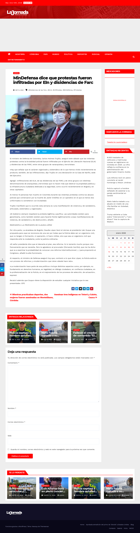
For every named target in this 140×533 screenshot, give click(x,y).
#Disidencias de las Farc (37, 90)
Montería (20, 54)
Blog (132, 524)
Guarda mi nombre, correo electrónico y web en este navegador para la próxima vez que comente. (53, 449)
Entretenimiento (16, 60)
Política (68, 54)
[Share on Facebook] (22, 152)
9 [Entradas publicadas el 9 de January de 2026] (125, 247)
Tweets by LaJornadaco (117, 142)
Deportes (82, 54)
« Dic (109, 267)
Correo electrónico (16, 422)
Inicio (126, 528)
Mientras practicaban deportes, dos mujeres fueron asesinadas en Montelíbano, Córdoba (31, 297)
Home (82, 524)
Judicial (96, 54)
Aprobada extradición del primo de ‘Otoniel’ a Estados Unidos (107, 524)
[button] (134, 57)
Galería (119, 528)
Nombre (12, 408)
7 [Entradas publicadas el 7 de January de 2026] (117, 247)
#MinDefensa (68, 90)
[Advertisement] (70, 35)
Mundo (55, 54)
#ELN (50, 90)
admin (25, 339)
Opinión (108, 54)
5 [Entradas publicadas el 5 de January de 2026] (109, 247)
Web (9, 436)
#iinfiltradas (57, 90)
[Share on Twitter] (49, 152)
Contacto (112, 528)
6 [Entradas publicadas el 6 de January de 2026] (113, 247)
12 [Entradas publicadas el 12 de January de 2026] (109, 252)
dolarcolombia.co (119, 100)
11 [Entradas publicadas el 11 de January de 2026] (132, 247)
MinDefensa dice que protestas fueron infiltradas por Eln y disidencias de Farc (53, 80)
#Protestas (78, 90)
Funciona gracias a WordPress (16, 526)
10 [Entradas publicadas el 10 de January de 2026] (129, 247)
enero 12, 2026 (18, 495)
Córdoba (34, 54)
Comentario (13, 363)
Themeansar (44, 526)
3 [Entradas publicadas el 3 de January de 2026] (128, 243)
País (46, 54)
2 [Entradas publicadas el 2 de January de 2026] (124, 243)
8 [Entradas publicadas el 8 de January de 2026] (120, 247)
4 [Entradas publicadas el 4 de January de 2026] (132, 243)
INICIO (131, 528)
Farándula (45, 485)
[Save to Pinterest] (76, 152)
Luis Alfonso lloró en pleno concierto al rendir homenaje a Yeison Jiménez (119, 180)
